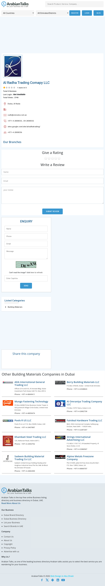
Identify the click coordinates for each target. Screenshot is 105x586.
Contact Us (9, 536)
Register (74, 13)
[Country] (17, 12)
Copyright (8, 544)
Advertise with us (11, 551)
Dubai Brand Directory (14, 515)
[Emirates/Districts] (52, 12)
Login (87, 13)
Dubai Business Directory (15, 518)
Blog (99, 13)
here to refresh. (37, 272)
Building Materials (15, 307)
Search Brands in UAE (13, 526)
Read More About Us (10, 503)
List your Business (12, 522)
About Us (8, 540)
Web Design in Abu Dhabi (62, 576)
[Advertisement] (52, 36)
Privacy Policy (10, 547)
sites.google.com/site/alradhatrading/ (24, 126)
